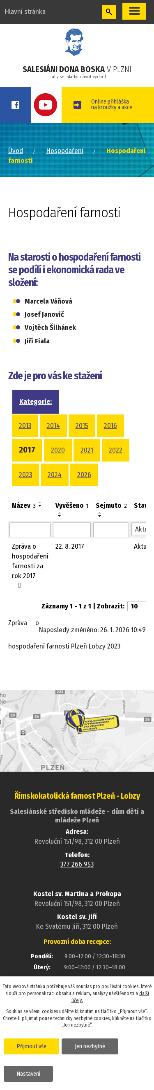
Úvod (15, 150)
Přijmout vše (31, 1046)
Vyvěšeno (72, 505)
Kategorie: (35, 401)
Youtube (46, 105)
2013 (25, 425)
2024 (55, 475)
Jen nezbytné (90, 1046)
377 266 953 (77, 864)
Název (24, 505)
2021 (86, 450)
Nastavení (28, 1073)
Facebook (15, 105)
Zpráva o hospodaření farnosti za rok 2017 (30, 565)
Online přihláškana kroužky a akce (111, 104)
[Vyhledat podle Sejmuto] (111, 529)
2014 (53, 425)
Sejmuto (111, 505)
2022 (115, 450)
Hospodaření (64, 150)
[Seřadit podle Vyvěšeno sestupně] (59, 516)
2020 (58, 450)
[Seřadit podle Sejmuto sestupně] (100, 516)
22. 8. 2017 (69, 546)
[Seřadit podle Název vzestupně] (40, 502)
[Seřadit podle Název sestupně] (40, 505)
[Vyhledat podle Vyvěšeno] (72, 529)
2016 (110, 425)
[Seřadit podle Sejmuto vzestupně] (100, 512)
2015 (82, 425)
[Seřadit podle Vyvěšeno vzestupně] (59, 512)
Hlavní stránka (25, 11)
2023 (25, 475)
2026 (84, 475)
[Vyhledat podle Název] (30, 529)
